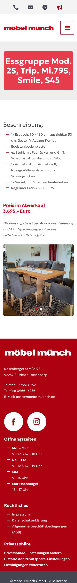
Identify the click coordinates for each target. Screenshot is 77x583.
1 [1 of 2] (36, 309)
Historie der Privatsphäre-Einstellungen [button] (37, 559)
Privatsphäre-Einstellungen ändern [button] (33, 553)
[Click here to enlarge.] (38, 280)
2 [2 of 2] (41, 309)
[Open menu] (67, 28)
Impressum (21, 514)
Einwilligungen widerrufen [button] (26, 565)
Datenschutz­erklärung (29, 520)
